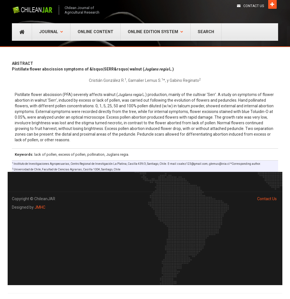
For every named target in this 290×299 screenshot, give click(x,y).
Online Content (95, 31)
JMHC (40, 207)
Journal (51, 31)
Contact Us (253, 6)
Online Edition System (155, 31)
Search (206, 31)
